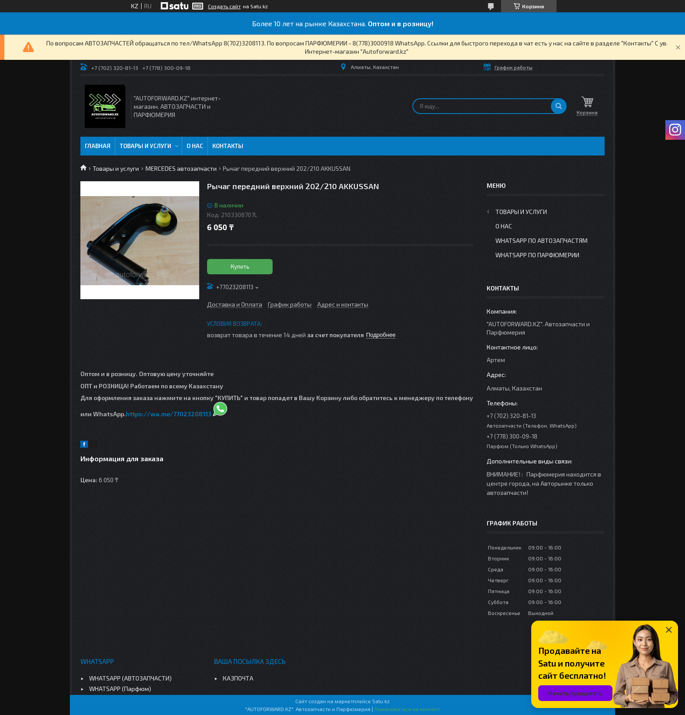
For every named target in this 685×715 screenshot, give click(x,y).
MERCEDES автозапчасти (181, 168)
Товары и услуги (145, 145)
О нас (195, 145)
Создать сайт (224, 6)
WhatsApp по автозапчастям (541, 240)
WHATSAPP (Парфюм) (120, 688)
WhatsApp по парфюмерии (537, 255)
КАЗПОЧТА (238, 678)
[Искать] (559, 106)
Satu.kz (381, 701)
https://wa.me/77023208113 (168, 414)
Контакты (227, 145)
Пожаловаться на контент (407, 709)
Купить (240, 266)
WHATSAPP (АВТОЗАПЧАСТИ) (130, 678)
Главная (98, 145)
